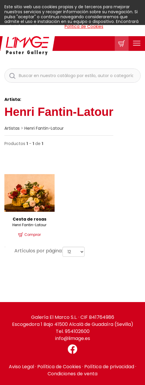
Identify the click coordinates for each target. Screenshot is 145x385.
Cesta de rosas (29, 219)
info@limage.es (72, 338)
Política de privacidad (109, 366)
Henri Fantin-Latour (44, 128)
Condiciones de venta (72, 373)
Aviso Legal (21, 366)
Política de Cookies (84, 26)
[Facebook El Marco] (72, 349)
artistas (12, 128)
